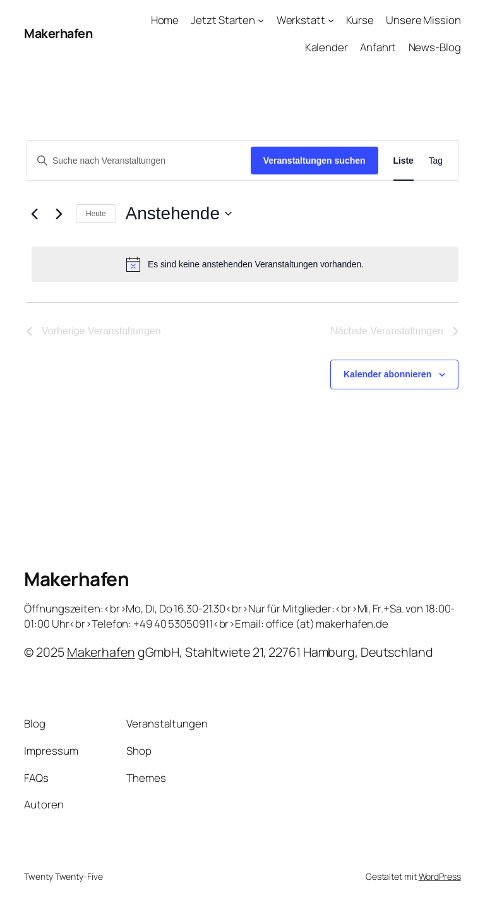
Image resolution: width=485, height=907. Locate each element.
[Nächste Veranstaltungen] (58, 213)
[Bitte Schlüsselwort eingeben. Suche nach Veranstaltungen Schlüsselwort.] (139, 161)
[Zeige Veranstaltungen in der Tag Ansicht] (436, 161)
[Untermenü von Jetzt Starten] (261, 20)
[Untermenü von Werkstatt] (331, 20)
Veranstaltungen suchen (314, 160)
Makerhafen (58, 33)
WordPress (440, 876)
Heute (96, 213)
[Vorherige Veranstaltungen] (34, 213)
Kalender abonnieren (387, 374)
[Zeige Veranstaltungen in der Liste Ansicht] (403, 161)
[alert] (245, 264)
